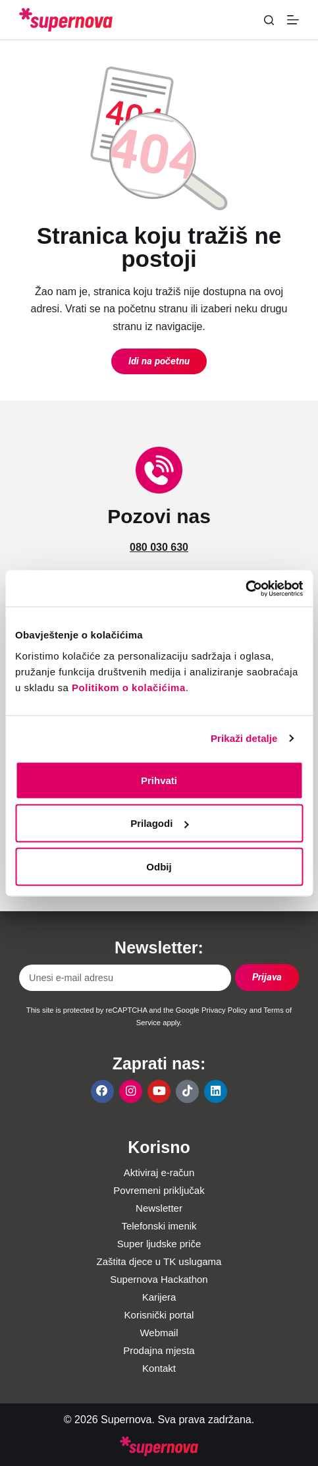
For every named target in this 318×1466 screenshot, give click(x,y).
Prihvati (159, 779)
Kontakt (159, 1368)
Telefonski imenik (158, 1225)
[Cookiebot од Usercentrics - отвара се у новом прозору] (245, 588)
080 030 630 (159, 547)
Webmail (159, 1332)
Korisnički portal (159, 1314)
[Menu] (293, 20)
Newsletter (159, 1208)
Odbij (158, 866)
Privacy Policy (224, 1010)
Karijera (159, 1297)
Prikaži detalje (244, 738)
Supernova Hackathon (158, 1279)
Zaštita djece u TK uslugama (159, 1261)
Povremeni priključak (158, 1190)
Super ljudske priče (159, 1243)
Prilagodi (159, 823)
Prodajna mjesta (158, 1350)
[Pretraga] (269, 20)
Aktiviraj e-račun (159, 1172)
